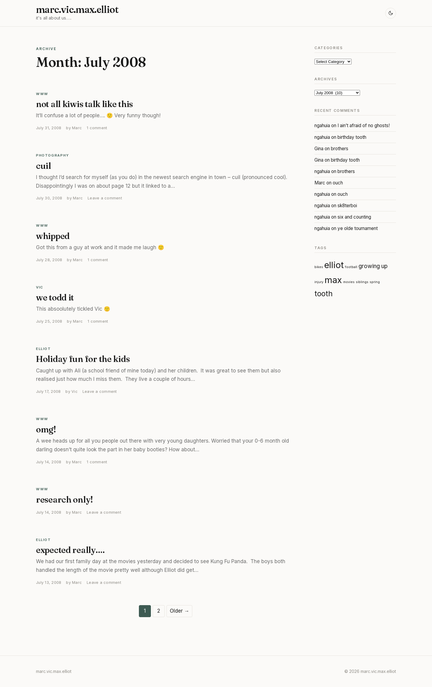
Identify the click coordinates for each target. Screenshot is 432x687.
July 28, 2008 (49, 260)
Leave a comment (105, 198)
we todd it (55, 297)
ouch (338, 183)
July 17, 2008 (48, 391)
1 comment (97, 128)
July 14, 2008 (48, 462)
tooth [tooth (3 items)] (323, 293)
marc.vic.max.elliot (77, 9)
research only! (64, 499)
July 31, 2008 (48, 128)
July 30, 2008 (49, 198)
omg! (46, 429)
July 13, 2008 (48, 582)
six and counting (354, 217)
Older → (179, 611)
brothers (339, 148)
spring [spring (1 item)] (375, 282)
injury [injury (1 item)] (318, 282)
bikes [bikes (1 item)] (318, 267)
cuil (43, 166)
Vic (40, 287)
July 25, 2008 (49, 321)
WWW (42, 94)
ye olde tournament (358, 228)
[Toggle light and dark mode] (390, 13)
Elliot (43, 349)
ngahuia (322, 125)
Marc (77, 128)
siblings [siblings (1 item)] (362, 282)
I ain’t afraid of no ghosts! (364, 125)
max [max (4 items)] (333, 280)
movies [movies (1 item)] (349, 282)
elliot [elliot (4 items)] (334, 265)
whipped (53, 236)
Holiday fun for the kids (83, 359)
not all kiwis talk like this (84, 104)
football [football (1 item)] (351, 267)
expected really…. (70, 550)
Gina (318, 148)
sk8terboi (347, 205)
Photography (52, 155)
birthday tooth (352, 137)
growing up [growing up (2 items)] (373, 266)
